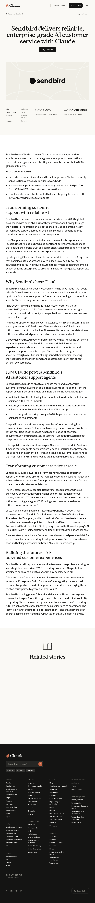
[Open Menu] (86, 5)
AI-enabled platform (72, 185)
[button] (83, 13)
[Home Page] (13, 5)
